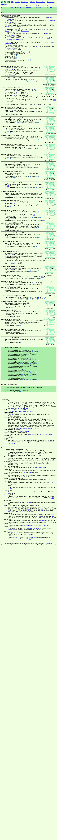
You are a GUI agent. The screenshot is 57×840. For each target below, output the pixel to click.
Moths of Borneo (24, 431)
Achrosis (28, 7)
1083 (13, 95)
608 (6, 129)
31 (33, 79)
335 (39, 529)
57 (35, 288)
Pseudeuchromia (20, 7)
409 (8, 186)
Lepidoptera (24, 2)
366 (45, 525)
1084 (13, 203)
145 (12, 110)
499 (16, 510)
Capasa (11, 7)
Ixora (12, 114)
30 (53, 522)
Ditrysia (32, 2)
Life (12, 2)
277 (52, 508)
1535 (47, 517)
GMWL (6, 75)
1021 (42, 510)
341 (46, 522)
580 (19, 476)
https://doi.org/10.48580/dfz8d (20, 408)
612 (24, 472)
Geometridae (51, 2)
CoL (11, 52)
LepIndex (12, 60)
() (38, 7)
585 (52, 498)
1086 (17, 72)
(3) (33, 128)
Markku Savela (49, 543)
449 (38, 212)
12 (23, 534)
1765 (46, 42)
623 (35, 89)
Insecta (17, 2)
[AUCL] (21, 23)
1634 (11, 269)
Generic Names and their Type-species (41, 434)
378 (29, 534)
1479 (23, 511)
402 (33, 282)
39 (51, 487)
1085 (17, 174)
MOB (12, 75)
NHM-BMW (25, 52)
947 (46, 25)
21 (30, 539)
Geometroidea (40, 2)
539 (43, 17)
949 (45, 29)
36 (35, 155)
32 (31, 472)
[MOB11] (15, 23)
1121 (32, 517)
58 (26, 476)
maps (53, 74)
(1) (26, 312)
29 (33, 387)
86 (41, 193)
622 (42, 277)
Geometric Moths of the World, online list (20, 411)
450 (38, 297)
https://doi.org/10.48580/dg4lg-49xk (27, 428)
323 (53, 516)
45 (52, 482)
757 (28, 510)
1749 (48, 38)
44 (9, 472)
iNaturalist (17, 52)
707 (19, 517)
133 (9, 493)
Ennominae (4, 4)
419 (34, 215)
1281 (9, 511)
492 (46, 20)
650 (37, 46)
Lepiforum (11, 414)
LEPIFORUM (48, 104)
